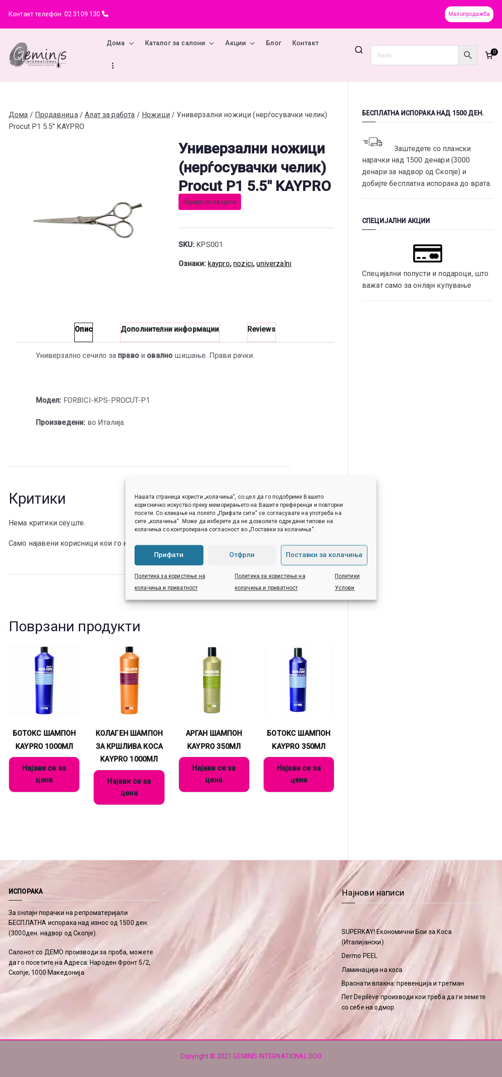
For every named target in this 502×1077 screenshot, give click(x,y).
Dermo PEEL (360, 955)
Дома (120, 43)
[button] (129, 43)
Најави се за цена (210, 201)
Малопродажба (469, 14)
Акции (240, 43)
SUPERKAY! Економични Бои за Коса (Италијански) (397, 936)
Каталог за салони (180, 43)
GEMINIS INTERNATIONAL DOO (277, 1056)
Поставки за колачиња (323, 555)
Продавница (56, 114)
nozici (243, 263)
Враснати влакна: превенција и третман (403, 983)
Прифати (168, 555)
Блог (273, 43)
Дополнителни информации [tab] (170, 329)
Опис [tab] (83, 329)
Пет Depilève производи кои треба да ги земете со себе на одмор (414, 1001)
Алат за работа (110, 114)
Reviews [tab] (261, 329)
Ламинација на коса (372, 969)
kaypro (219, 263)
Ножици (156, 114)
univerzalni (273, 263)
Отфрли (242, 555)
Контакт (305, 43)
